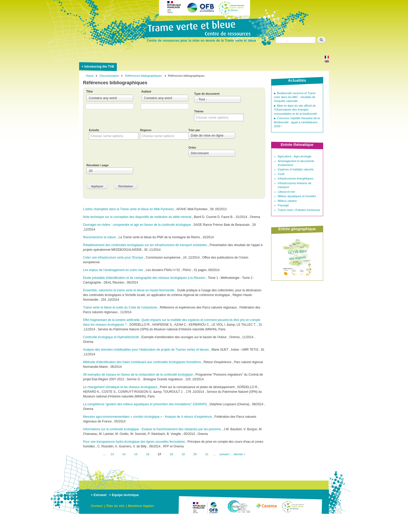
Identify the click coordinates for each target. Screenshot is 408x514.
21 (206, 454)
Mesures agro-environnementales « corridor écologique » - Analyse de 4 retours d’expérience (148, 417)
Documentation (109, 75)
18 (171, 454)
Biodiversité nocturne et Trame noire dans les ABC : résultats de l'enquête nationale (295, 97)
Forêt (281, 174)
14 (123, 454)
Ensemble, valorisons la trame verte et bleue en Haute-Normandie (129, 290)
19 (183, 454)
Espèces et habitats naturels (296, 169)
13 (112, 454)
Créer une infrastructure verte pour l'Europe (113, 257)
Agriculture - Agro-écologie (294, 156)
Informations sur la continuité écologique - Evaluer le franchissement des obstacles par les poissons (152, 429)
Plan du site (115, 506)
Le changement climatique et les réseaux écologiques (120, 387)
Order (192, 147)
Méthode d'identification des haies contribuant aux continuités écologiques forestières (142, 362)
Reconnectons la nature (99, 237)
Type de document (206, 93)
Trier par (194, 130)
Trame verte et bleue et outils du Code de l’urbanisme (120, 307)
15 (135, 454)
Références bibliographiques (144, 75)
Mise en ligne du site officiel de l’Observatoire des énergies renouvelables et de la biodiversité (295, 109)
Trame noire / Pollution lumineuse (299, 209)
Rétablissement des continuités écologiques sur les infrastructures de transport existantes (145, 245)
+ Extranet (98, 495)
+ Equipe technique (124, 495)
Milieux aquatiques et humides (297, 196)
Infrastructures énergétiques (295, 178)
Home (90, 75)
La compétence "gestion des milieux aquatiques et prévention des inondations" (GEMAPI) (145, 404)
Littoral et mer (286, 191)
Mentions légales (141, 506)
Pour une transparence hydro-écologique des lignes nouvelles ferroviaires (134, 442)
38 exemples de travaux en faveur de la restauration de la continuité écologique (138, 374)
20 (194, 454)
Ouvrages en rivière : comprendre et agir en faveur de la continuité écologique (137, 225)
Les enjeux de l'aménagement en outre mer (113, 270)
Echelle (94, 130)
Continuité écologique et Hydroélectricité (111, 337)
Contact (97, 506)
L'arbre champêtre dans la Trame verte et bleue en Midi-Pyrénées (128, 209)
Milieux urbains (287, 200)
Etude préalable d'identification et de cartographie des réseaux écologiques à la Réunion (144, 278)
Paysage (283, 205)
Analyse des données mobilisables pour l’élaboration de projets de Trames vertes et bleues (146, 349)
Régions (145, 130)
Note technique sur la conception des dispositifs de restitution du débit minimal (137, 217)
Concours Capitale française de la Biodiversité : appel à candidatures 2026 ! (297, 122)
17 (159, 454)
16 (147, 454)
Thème (198, 111)
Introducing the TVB (99, 66)
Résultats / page (97, 165)
